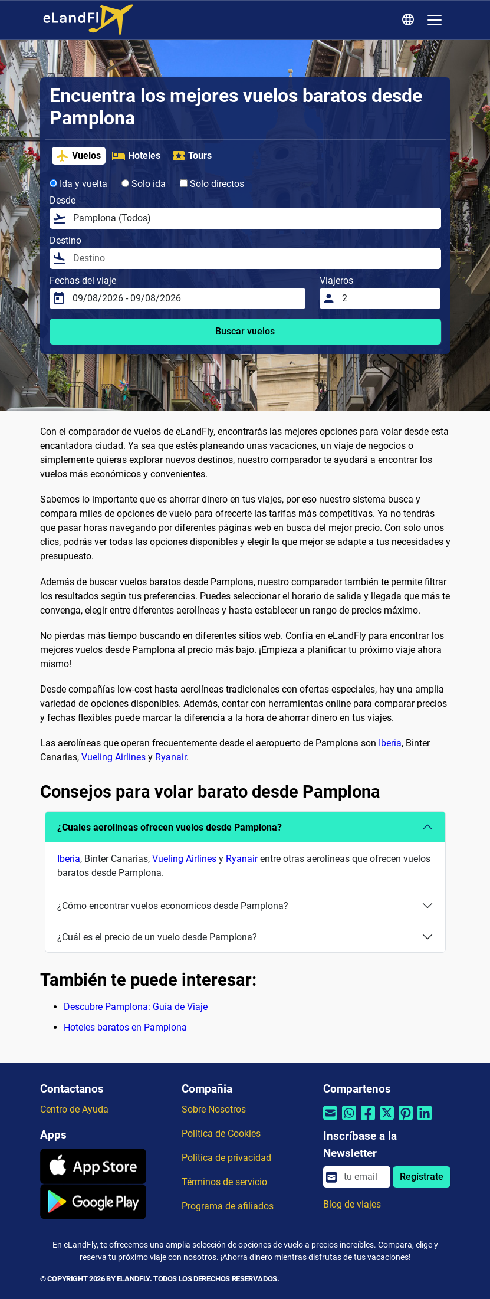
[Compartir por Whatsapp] (349, 1120)
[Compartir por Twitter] (387, 1120)
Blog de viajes (352, 1204)
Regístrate (421, 1176)
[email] (363, 1177)
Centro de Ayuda (74, 1109)
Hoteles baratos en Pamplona (125, 1027)
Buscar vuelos (245, 331)
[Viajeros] (387, 298)
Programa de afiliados (228, 1206)
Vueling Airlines (113, 757)
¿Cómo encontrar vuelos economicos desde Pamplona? (172, 905)
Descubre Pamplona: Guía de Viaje (136, 1006)
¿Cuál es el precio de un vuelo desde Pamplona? (157, 937)
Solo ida (143, 183)
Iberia (390, 743)
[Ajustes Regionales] (410, 20)
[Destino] (253, 258)
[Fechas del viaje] (185, 298)
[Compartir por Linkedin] (424, 1120)
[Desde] (253, 218)
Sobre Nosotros (214, 1109)
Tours (192, 156)
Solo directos (212, 183)
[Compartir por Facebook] (368, 1120)
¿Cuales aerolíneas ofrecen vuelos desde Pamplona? (169, 827)
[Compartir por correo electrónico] (330, 1120)
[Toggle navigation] (434, 20)
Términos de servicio (224, 1182)
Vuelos (78, 156)
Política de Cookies (221, 1133)
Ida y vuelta (78, 183)
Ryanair (170, 757)
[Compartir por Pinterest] (406, 1120)
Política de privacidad (226, 1157)
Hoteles (135, 156)
